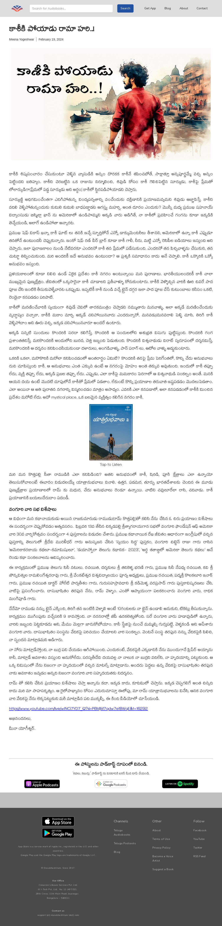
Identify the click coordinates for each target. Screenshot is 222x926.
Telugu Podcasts (125, 843)
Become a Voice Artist (162, 858)
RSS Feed (199, 856)
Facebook (199, 830)
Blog (168, 8)
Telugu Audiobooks (122, 832)
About (184, 8)
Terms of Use (161, 839)
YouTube (199, 839)
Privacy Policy (161, 847)
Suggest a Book (162, 869)
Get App (150, 8)
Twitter (197, 847)
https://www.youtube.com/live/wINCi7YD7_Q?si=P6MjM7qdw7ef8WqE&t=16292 (78, 709)
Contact (202, 8)
